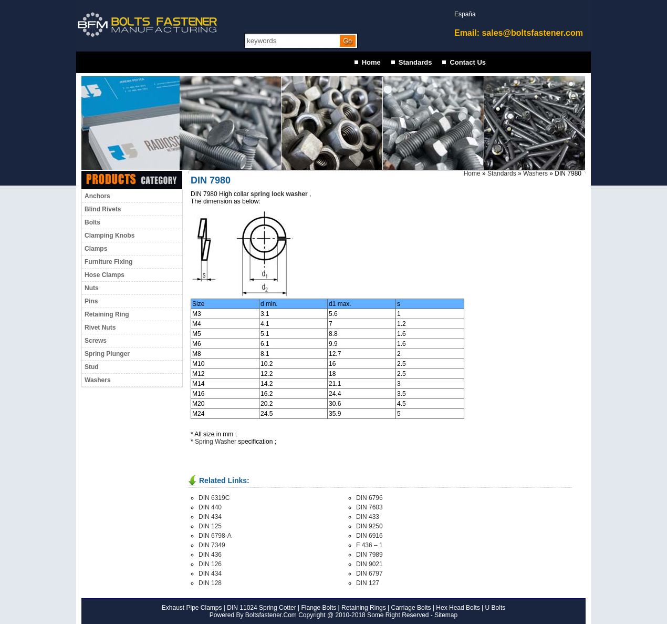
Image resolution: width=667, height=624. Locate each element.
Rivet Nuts (100, 327)
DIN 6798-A (215, 535)
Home (371, 62)
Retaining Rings (363, 607)
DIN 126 (210, 564)
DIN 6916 (369, 535)
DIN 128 (210, 583)
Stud (92, 367)
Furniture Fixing (108, 261)
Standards (415, 62)
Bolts (92, 222)
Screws (96, 340)
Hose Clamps (104, 275)
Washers (98, 380)
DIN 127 (367, 583)
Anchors (97, 196)
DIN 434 (210, 516)
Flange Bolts (317, 607)
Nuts (92, 288)
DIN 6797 (369, 573)
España (465, 14)
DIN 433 (367, 516)
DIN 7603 (369, 507)
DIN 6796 (369, 498)
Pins (91, 301)
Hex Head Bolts (458, 607)
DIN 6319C (214, 498)
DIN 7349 (212, 545)
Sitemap (445, 615)
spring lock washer (279, 194)
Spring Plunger (107, 353)
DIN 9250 (369, 526)
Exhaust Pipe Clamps (192, 607)
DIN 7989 (369, 554)
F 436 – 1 (369, 545)
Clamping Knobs (109, 235)
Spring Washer (215, 441)
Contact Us (468, 62)
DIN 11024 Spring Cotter (260, 607)
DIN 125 (210, 526)
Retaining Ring (107, 314)
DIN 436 (210, 554)
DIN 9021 (369, 564)
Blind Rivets (103, 209)
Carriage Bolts (411, 607)
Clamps (96, 248)
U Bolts (495, 607)
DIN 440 (210, 507)
